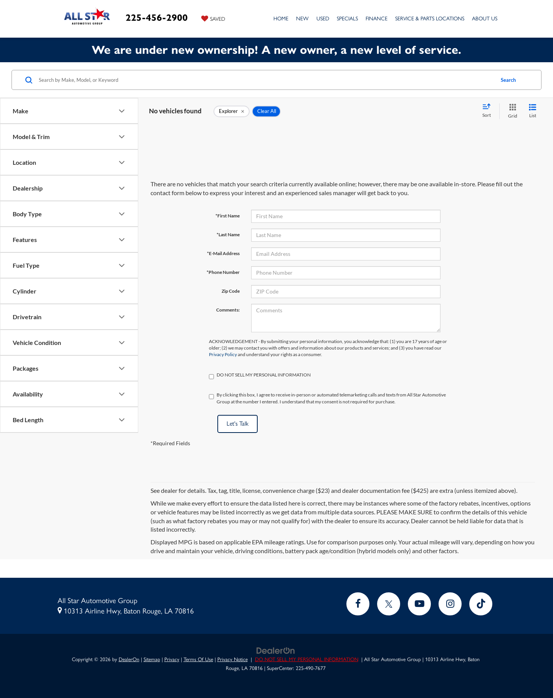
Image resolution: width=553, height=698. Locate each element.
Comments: (228, 310)
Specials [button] (347, 18)
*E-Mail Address (223, 253)
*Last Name (228, 234)
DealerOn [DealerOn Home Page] (129, 659)
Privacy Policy (223, 354)
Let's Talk (237, 423)
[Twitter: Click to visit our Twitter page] (388, 603)
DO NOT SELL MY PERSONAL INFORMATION (306, 659)
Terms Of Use (198, 659)
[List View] (532, 111)
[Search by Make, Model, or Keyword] (265, 80)
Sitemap (152, 659)
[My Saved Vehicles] (213, 18)
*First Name (227, 216)
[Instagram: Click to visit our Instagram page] (450, 603)
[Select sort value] (488, 111)
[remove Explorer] (232, 111)
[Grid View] (511, 111)
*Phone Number (223, 272)
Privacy (171, 659)
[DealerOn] (275, 650)
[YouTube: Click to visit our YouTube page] (419, 603)
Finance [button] (376, 18)
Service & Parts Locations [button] (429, 18)
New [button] (302, 18)
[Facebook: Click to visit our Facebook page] (357, 603)
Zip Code (231, 291)
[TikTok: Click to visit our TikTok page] (480, 603)
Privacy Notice (232, 659)
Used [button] (322, 18)
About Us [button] (484, 18)
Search (508, 80)
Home (280, 18)
